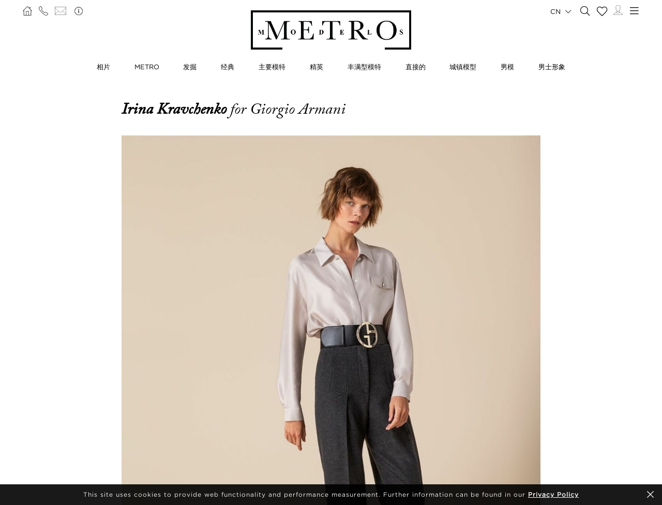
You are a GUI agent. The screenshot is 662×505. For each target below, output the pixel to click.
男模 (507, 66)
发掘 (190, 66)
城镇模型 (462, 66)
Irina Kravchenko (176, 109)
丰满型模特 (364, 66)
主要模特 (272, 66)
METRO (146, 66)
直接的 (415, 66)
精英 (316, 66)
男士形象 (551, 66)
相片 (103, 66)
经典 (227, 66)
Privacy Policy (553, 494)
